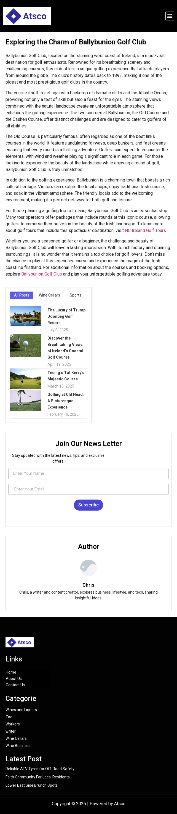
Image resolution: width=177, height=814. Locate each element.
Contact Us (15, 685)
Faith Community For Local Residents (38, 777)
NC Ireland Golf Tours (145, 230)
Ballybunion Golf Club (41, 274)
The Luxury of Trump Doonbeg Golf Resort (66, 316)
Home (11, 672)
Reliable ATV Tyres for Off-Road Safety (40, 769)
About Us (14, 678)
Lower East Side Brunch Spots (32, 785)
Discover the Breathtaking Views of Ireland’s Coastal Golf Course (65, 347)
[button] (169, 16)
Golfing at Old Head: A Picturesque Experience (65, 400)
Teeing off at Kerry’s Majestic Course (65, 375)
